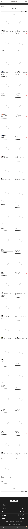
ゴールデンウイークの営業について (14, 3)
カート (24, 527)
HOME (1, 6)
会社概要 (7, 521)
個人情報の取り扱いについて (12, 521)
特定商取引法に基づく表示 (19, 521)
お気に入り (17, 527)
